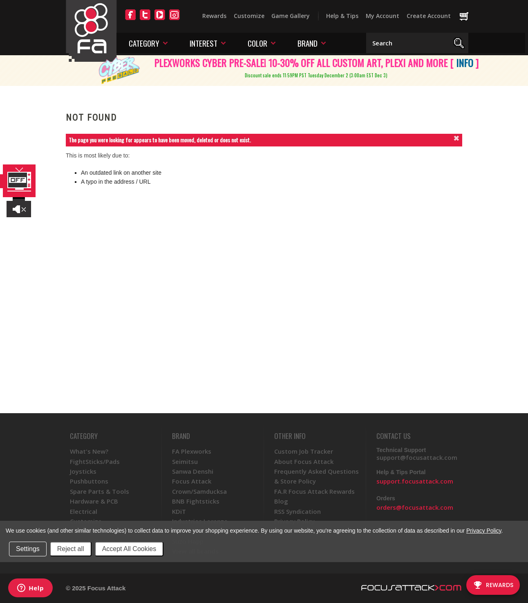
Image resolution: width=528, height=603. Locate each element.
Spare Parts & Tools (99, 491)
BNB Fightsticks (195, 501)
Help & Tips (342, 16)
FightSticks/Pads (95, 461)
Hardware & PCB (94, 501)
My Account (382, 16)
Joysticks (83, 471)
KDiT (179, 511)
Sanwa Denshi (192, 471)
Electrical (83, 511)
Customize (249, 16)
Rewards (214, 16)
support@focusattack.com (416, 457)
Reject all (70, 548)
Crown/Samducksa (199, 491)
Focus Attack (191, 481)
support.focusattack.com (414, 481)
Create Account (429, 16)
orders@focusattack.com (414, 507)
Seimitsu (185, 461)
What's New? (89, 451)
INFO (464, 62)
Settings (28, 548)
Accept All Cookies (129, 548)
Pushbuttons (89, 481)
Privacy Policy (483, 530)
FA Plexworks (191, 451)
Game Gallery (290, 16)
